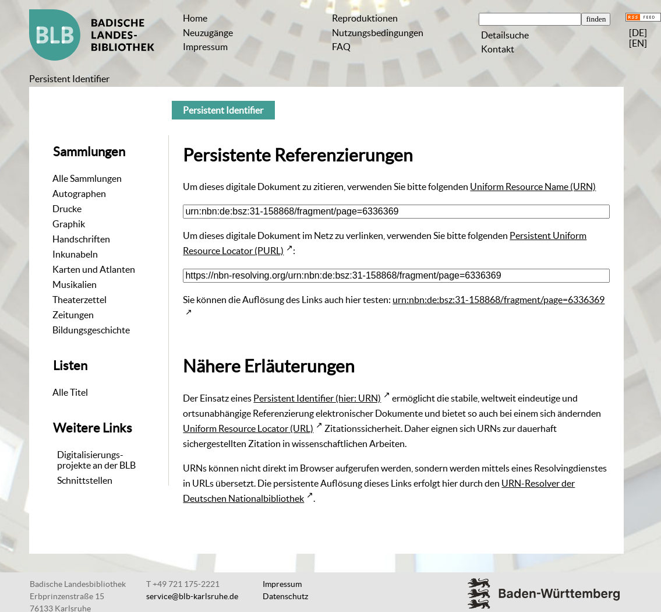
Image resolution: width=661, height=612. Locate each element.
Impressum (205, 46)
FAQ (341, 46)
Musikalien (74, 284)
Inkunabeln (75, 254)
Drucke (67, 208)
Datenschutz (285, 596)
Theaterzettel (79, 299)
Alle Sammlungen (87, 178)
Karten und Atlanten (93, 269)
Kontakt (497, 49)
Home (195, 18)
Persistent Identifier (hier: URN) (317, 398)
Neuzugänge (208, 32)
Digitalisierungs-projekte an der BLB (96, 459)
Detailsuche (505, 35)
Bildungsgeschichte (91, 330)
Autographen (79, 193)
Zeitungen (73, 314)
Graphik (68, 224)
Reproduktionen (365, 18)
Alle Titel (70, 392)
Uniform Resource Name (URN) (533, 186)
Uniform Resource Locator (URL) (248, 428)
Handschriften (81, 239)
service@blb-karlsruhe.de (192, 596)
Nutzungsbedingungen (377, 32)
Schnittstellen (84, 480)
